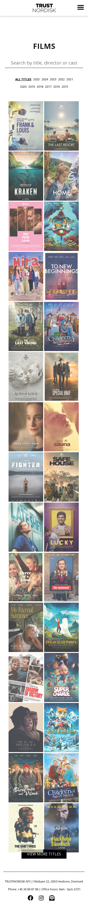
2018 (40, 86)
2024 (45, 79)
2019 (31, 86)
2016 (56, 86)
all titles (23, 79)
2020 (23, 86)
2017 (48, 86)
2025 (36, 79)
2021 (70, 79)
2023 (53, 79)
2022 (61, 79)
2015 (65, 86)
